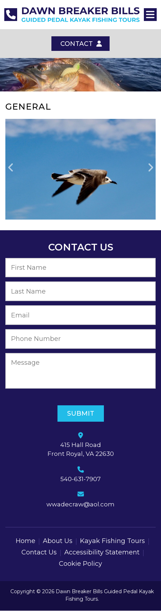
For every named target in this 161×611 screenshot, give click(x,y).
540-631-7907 (80, 479)
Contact (80, 44)
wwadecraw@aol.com (80, 504)
